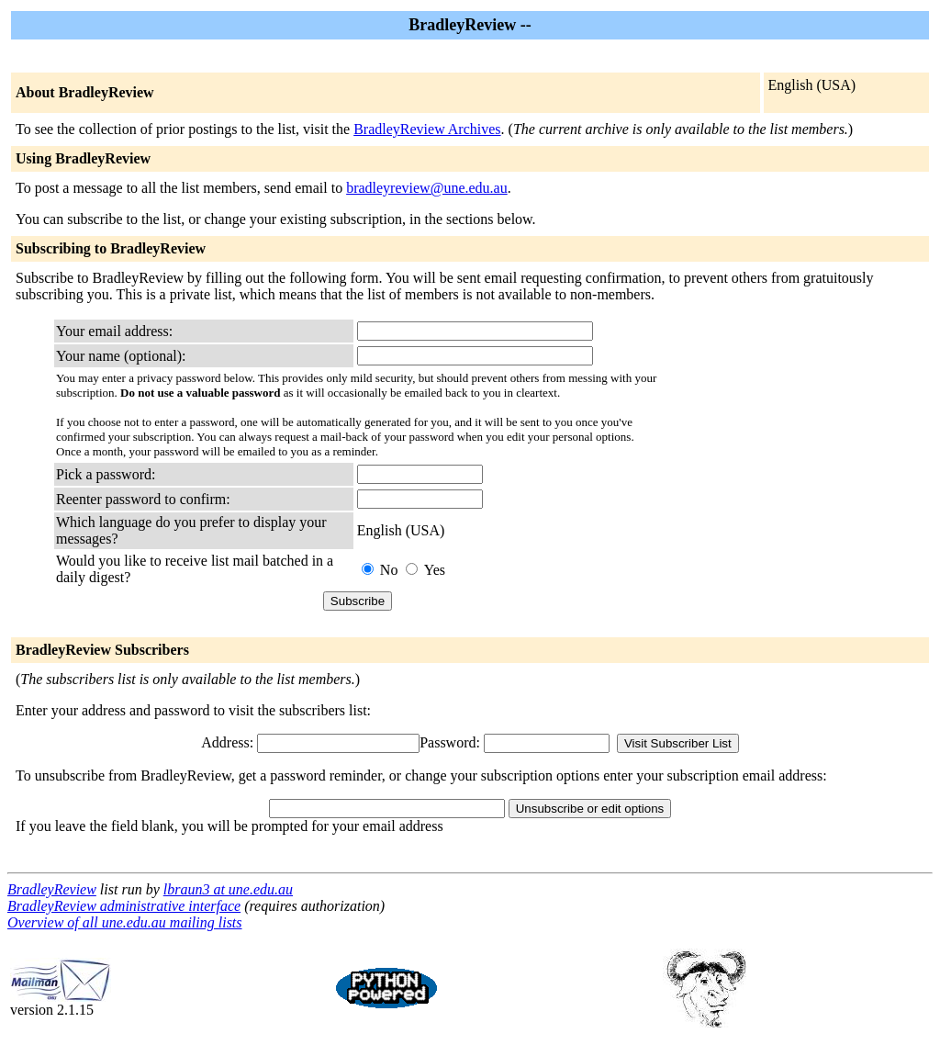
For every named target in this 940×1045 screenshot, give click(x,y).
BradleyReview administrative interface (124, 906)
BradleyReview (51, 889)
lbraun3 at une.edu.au (228, 889)
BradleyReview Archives (426, 129)
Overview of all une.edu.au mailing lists (124, 922)
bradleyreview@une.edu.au (427, 188)
